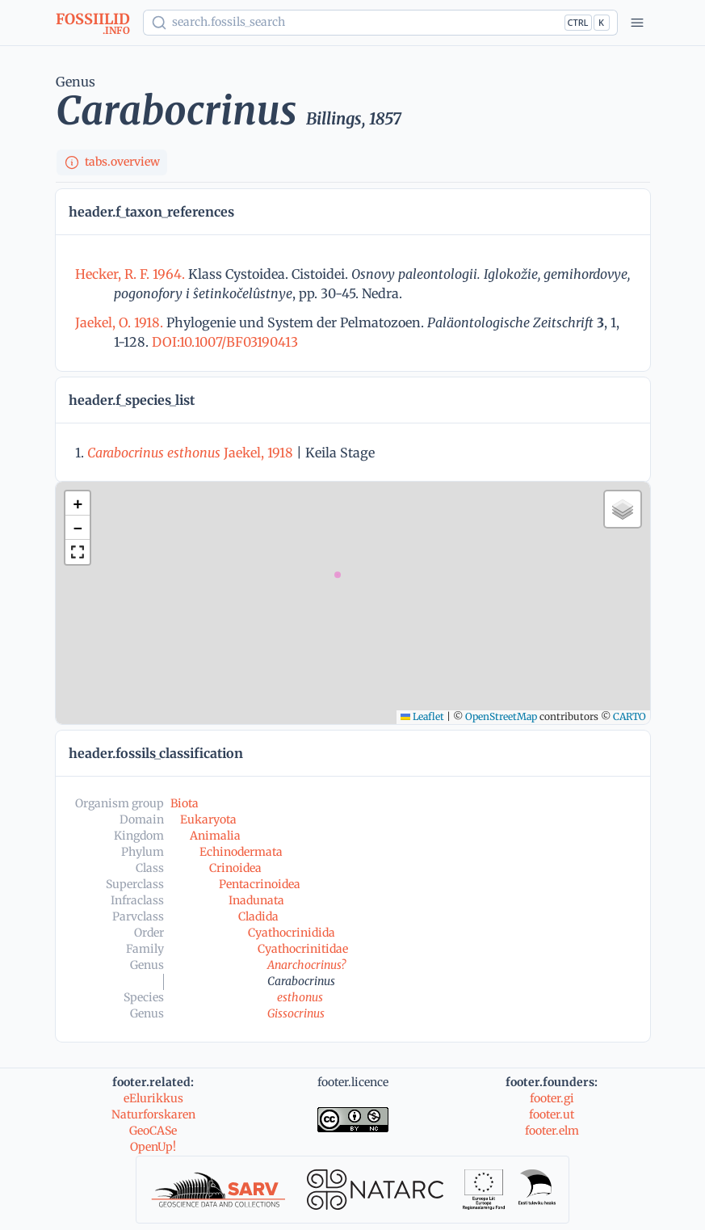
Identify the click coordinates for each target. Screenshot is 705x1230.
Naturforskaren (153, 1114)
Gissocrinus (296, 1013)
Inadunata (256, 900)
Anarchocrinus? (306, 965)
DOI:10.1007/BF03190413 (223, 342)
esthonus (300, 997)
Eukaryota (208, 819)
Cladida (258, 916)
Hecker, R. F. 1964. (131, 274)
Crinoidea (235, 868)
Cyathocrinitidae (303, 948)
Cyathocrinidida (291, 932)
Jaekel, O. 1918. (120, 322)
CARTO (629, 716)
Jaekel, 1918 (190, 452)
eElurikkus (153, 1098)
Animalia (215, 835)
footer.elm (552, 1130)
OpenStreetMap (501, 716)
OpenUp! (153, 1146)
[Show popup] (380, 23)
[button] (77, 503)
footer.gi (552, 1098)
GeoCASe (153, 1130)
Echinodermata (241, 852)
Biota (184, 803)
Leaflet (422, 716)
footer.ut (551, 1114)
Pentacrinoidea (259, 884)
